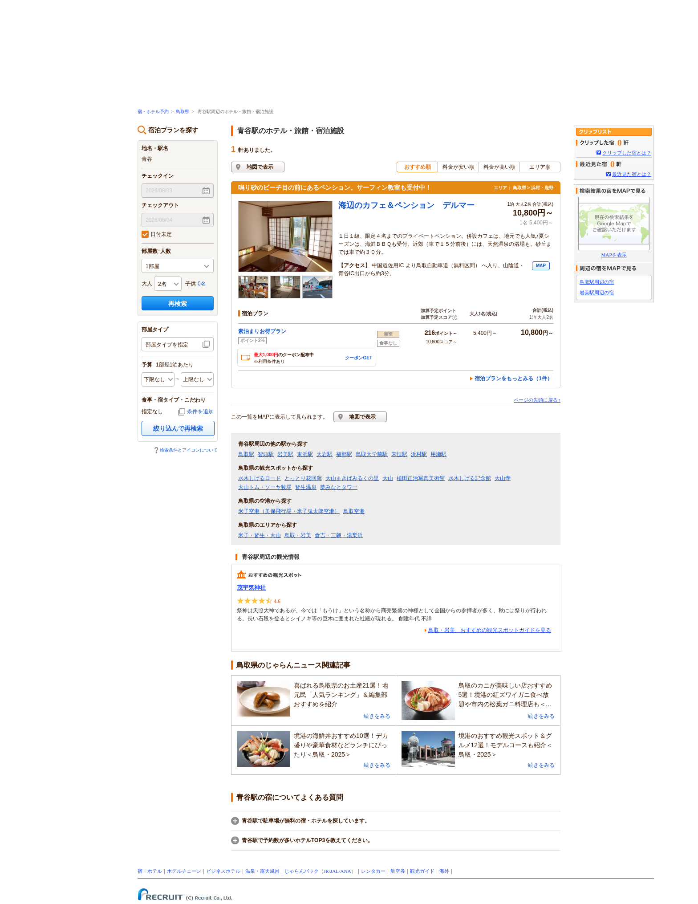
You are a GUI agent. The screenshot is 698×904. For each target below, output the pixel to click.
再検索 (177, 303)
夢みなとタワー (338, 487)
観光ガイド (422, 871)
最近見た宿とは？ (631, 174)
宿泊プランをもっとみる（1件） (513, 378)
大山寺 (503, 478)
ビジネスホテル (223, 871)
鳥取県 (182, 111)
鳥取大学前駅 (372, 454)
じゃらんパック (301, 871)
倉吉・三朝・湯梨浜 (339, 535)
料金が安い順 (458, 167)
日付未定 (157, 234)
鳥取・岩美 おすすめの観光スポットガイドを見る (489, 630)
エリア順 (540, 167)
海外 (444, 871)
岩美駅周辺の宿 (597, 292)
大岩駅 (325, 454)
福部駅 (344, 454)
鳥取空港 (354, 511)
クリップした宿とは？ (626, 152)
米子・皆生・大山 (259, 535)
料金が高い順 (499, 167)
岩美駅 (285, 454)
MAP (541, 265)
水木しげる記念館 (469, 478)
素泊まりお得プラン (262, 331)
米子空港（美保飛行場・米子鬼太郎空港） (289, 511)
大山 (387, 478)
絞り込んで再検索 (178, 428)
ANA (345, 871)
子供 (190, 284)
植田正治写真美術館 (421, 478)
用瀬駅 (438, 454)
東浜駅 (305, 454)
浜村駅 (419, 454)
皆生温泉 (306, 487)
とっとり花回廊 (303, 478)
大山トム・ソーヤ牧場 (265, 487)
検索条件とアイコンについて (189, 450)
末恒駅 (399, 454)
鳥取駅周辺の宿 (597, 282)
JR (326, 871)
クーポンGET (358, 357)
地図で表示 (260, 167)
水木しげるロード (259, 478)
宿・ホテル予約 (153, 111)
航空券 (397, 871)
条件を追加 (200, 411)
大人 (147, 284)
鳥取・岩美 (297, 535)
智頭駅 (266, 454)
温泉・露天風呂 (262, 871)
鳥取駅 (246, 454)
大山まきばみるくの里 (352, 478)
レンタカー (373, 871)
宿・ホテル (150, 871)
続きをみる (377, 716)
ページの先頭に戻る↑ (537, 400)
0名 (202, 284)
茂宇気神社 (251, 587)
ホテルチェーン (184, 871)
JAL (334, 871)
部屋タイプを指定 (167, 345)
